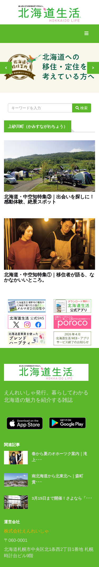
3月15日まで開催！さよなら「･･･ (62, 498)
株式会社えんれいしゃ (26, 531)
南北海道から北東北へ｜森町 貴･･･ (59, 479)
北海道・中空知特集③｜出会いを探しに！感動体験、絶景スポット (49, 199)
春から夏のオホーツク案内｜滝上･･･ (59, 456)
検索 (82, 108)
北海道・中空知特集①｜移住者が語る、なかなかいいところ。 (49, 277)
